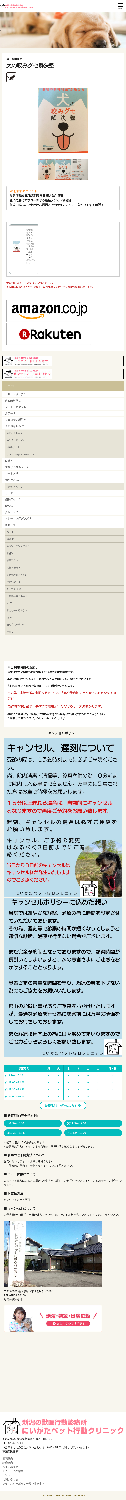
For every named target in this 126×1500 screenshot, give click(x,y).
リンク (6, 1475)
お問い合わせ (10, 1479)
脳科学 (12, 553)
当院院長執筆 (15, 624)
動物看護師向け (16, 574)
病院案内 (7, 1458)
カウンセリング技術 (18, 546)
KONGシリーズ (15, 440)
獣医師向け (14, 560)
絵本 (10, 531)
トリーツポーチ (15, 394)
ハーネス (11, 473)
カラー (10, 413)
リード (10, 493)
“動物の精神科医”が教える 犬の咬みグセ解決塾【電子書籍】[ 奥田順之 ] (30, 241)
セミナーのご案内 (12, 1471)
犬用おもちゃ (14, 426)
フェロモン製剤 (15, 419)
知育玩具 (13, 447)
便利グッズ (12, 499)
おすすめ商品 (10, 1466)
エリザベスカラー (16, 467)
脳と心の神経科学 (17, 610)
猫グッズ (12, 480)
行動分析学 (13, 581)
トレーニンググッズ (18, 518)
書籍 (10, 525)
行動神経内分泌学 (17, 596)
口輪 (8, 460)
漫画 (10, 631)
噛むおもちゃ (14, 433)
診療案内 (7, 1462)
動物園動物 (13, 567)
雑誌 (10, 539)
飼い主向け (14, 589)
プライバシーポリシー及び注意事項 (23, 1483)
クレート (11, 512)
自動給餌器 (12, 400)
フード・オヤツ (15, 407)
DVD (9, 505)
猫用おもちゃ (14, 486)
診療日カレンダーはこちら (61, 1105)
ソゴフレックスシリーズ (20, 454)
